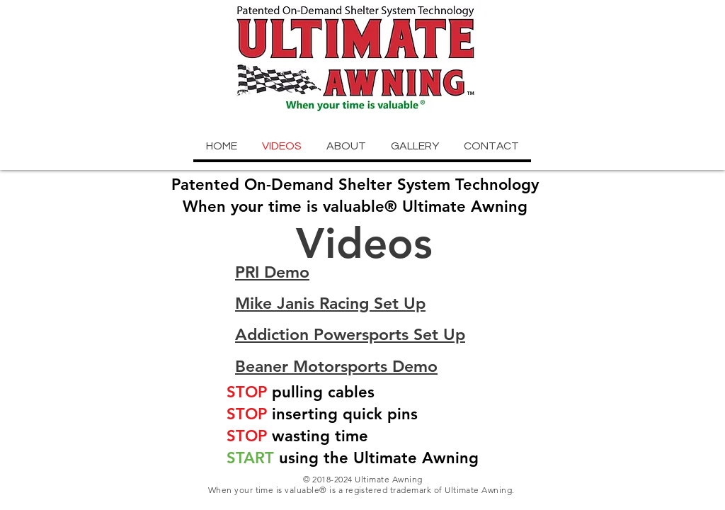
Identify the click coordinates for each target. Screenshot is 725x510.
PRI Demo (272, 272)
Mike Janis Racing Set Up (330, 303)
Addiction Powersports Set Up (350, 334)
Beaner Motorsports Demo (336, 366)
